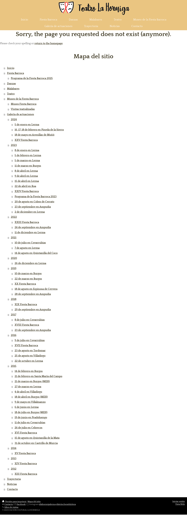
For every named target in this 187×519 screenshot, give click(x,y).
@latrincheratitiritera (66, 504)
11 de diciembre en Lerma (30, 232)
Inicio (10, 68)
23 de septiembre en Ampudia (33, 206)
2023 (14, 145)
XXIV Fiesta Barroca (27, 191)
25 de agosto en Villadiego (30, 355)
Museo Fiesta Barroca (23, 104)
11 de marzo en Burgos (28, 165)
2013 (13, 458)
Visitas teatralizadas (23, 109)
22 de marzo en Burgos (28, 278)
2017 (13, 314)
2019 (13, 268)
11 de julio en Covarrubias (30, 422)
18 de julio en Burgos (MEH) (31, 412)
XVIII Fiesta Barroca (27, 325)
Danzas (11, 83)
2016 (13, 335)
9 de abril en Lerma (26, 176)
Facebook (21, 504)
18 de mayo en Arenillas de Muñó (34, 134)
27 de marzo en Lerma (28, 386)
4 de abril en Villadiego (28, 391)
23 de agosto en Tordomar (30, 350)
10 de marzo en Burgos (28, 273)
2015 (13, 366)
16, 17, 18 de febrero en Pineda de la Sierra (39, 129)
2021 (13, 237)
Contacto (12, 489)
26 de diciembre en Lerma (30, 263)
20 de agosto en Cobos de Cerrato (34, 201)
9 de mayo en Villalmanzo (30, 402)
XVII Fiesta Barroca (26, 345)
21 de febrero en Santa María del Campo (38, 376)
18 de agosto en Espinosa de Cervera (36, 289)
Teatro (11, 93)
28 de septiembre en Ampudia (33, 294)
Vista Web (180, 504)
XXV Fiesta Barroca (26, 140)
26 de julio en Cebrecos (28, 427)
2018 (13, 299)
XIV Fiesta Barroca (26, 463)
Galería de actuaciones (20, 114)
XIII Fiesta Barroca (26, 474)
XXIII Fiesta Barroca (27, 222)
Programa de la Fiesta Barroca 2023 (36, 196)
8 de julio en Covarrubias (30, 319)
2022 (14, 217)
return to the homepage (48, 43)
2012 (13, 468)
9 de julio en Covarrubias (30, 340)
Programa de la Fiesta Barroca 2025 (32, 78)
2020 (14, 258)
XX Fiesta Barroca (25, 283)
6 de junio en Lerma (27, 407)
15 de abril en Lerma (27, 181)
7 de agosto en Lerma (27, 248)
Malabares (13, 88)
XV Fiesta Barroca (25, 453)
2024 (14, 119)
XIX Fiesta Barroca (26, 304)
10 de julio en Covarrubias (30, 242)
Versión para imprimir (14, 501)
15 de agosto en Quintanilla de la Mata (37, 438)
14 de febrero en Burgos (29, 371)
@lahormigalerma (47, 504)
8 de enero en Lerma (27, 150)
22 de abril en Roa (25, 186)
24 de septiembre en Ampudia (33, 227)
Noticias (12, 484)
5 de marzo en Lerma (27, 160)
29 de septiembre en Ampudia (33, 309)
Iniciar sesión (178, 501)
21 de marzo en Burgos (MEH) (32, 381)
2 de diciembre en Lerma (30, 212)
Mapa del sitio (34, 501)
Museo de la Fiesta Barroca (23, 99)
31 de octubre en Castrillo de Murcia (36, 443)
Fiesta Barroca (15, 73)
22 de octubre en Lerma (29, 361)
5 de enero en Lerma (27, 124)
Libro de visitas (11, 507)
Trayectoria (14, 479)
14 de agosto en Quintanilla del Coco (36, 253)
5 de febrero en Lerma (28, 155)
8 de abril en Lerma (26, 170)
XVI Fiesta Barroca (26, 432)
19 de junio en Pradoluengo (31, 417)
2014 (13, 448)
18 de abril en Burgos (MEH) (31, 396)
